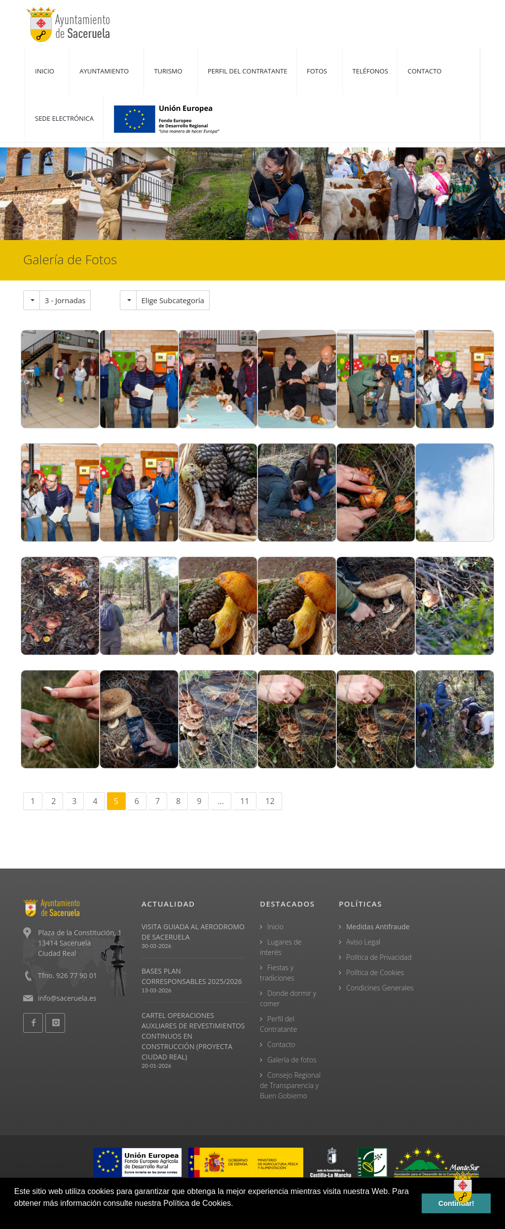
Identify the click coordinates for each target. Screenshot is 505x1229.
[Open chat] (463, 1187)
